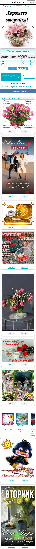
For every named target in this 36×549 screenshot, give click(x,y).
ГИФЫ (16, 476)
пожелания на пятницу (18, 497)
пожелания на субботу (18, 494)
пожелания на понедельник (18, 508)
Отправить (18, 68)
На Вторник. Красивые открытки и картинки (18, 87)
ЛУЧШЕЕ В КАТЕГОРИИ (25, 472)
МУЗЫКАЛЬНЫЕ (27, 476)
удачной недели (18, 515)
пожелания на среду (18, 504)
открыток (9, 472)
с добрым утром (27, 487)
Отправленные (29, 77)
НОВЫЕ (7, 480)
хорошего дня (8, 511)
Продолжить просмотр (18, 448)
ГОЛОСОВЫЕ (18, 6)
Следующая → (30, 6)
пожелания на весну (10, 487)
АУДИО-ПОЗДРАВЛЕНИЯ (23, 480)
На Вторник (18, 522)
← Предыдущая (6, 6)
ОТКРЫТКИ (7, 476)
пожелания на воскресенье (18, 491)
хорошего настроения (25, 511)
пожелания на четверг (18, 501)
